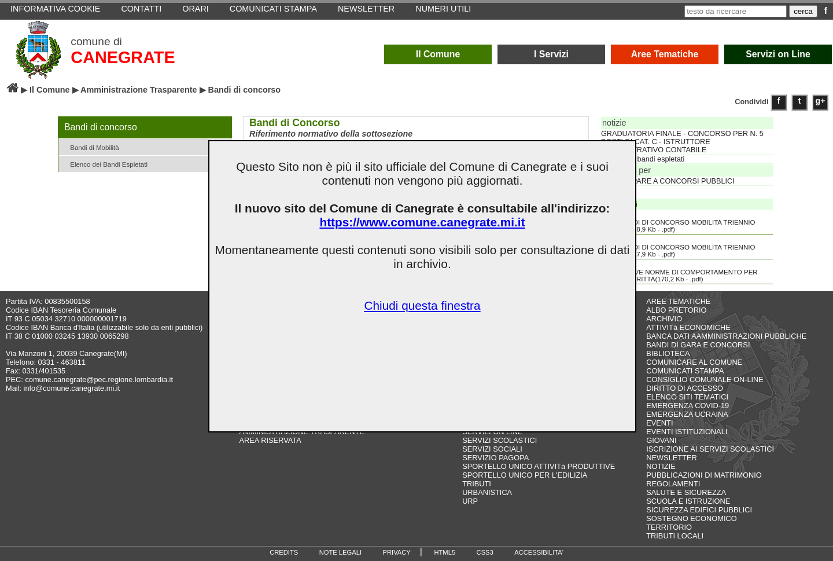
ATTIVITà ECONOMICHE (688, 327)
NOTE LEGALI (340, 552)
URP (470, 501)
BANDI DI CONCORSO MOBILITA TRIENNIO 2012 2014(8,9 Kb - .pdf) (679, 222)
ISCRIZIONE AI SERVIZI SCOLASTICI (710, 449)
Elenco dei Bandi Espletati (104, 163)
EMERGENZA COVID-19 (687, 405)
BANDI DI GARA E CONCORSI (698, 344)
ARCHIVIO (664, 318)
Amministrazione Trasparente (138, 89)
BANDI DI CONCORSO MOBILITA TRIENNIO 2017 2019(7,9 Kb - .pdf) (679, 247)
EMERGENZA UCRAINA (687, 414)
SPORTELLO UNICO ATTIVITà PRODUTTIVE (538, 466)
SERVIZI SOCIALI (492, 449)
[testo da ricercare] (735, 11)
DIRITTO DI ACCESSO (684, 388)
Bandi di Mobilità (90, 147)
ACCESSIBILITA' (538, 552)
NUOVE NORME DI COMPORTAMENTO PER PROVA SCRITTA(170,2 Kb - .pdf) (680, 272)
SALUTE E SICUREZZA (686, 492)
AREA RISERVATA (270, 440)
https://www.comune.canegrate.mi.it (422, 222)
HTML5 (444, 552)
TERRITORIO (669, 527)
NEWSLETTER (671, 457)
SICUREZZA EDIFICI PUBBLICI (699, 509)
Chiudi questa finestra (422, 305)
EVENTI (659, 423)
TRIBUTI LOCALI (674, 535)
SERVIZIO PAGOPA (495, 457)
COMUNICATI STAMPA (685, 370)
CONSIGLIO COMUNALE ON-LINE (705, 379)
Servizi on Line (778, 54)
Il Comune (438, 54)
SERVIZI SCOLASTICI (499, 440)
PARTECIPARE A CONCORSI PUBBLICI (668, 181)
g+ (820, 100)
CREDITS (284, 552)
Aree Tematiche (665, 54)
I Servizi (551, 54)
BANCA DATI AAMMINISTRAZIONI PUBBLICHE (726, 336)
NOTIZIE (660, 466)
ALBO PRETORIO (676, 310)
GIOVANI (661, 440)
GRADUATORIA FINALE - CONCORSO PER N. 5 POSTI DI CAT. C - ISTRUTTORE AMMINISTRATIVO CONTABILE (682, 142)
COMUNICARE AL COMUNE (694, 362)
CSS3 (485, 552)
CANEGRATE (123, 57)
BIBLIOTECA (668, 353)
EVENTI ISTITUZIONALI (686, 431)
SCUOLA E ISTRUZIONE (688, 501)
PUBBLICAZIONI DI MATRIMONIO (704, 475)
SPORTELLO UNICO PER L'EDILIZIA (524, 475)
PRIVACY (397, 552)
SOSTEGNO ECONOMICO (691, 518)
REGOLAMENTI (673, 483)
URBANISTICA (487, 492)
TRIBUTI (476, 483)
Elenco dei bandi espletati (642, 159)
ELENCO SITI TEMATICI (687, 397)
